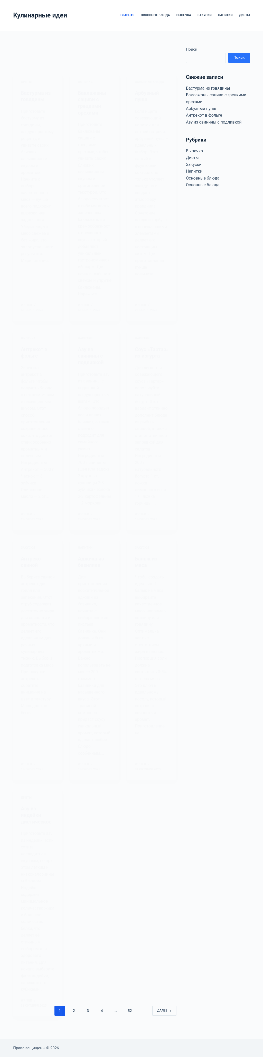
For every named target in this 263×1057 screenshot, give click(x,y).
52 (130, 1018)
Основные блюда (155, 15)
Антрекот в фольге (204, 115)
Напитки (225, 15)
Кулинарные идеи (40, 15)
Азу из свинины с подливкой (214, 122)
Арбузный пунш (201, 108)
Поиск (191, 49)
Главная (127, 15)
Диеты (244, 15)
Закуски (205, 15)
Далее (164, 1018)
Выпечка (183, 15)
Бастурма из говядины (208, 88)
